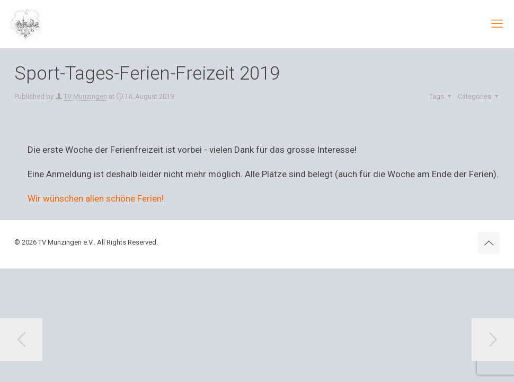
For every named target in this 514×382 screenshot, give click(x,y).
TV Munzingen (85, 96)
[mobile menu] (497, 24)
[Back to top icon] (488, 243)
